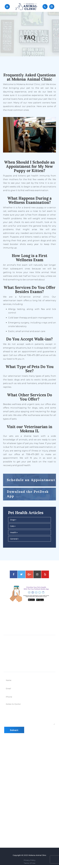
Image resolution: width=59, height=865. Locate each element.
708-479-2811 (33, 623)
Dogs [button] (13, 520)
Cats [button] (13, 526)
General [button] (14, 539)
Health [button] (14, 532)
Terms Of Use (29, 863)
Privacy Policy (29, 860)
